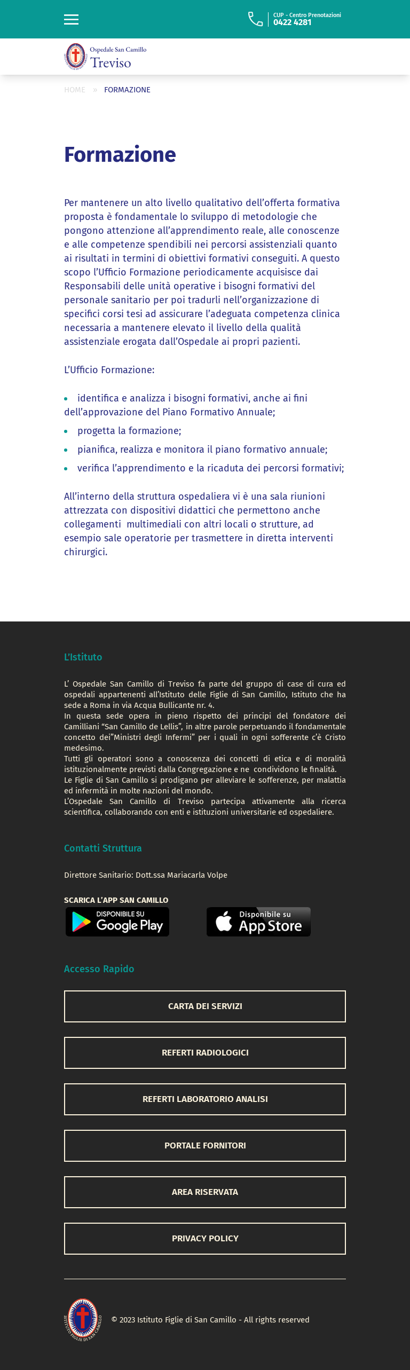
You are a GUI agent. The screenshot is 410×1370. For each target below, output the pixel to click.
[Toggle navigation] (71, 19)
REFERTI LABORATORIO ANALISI (205, 1099)
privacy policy (205, 1238)
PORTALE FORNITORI (205, 1145)
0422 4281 (292, 22)
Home (74, 90)
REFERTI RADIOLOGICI (205, 1052)
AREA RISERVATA (205, 1192)
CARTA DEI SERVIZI (205, 1006)
